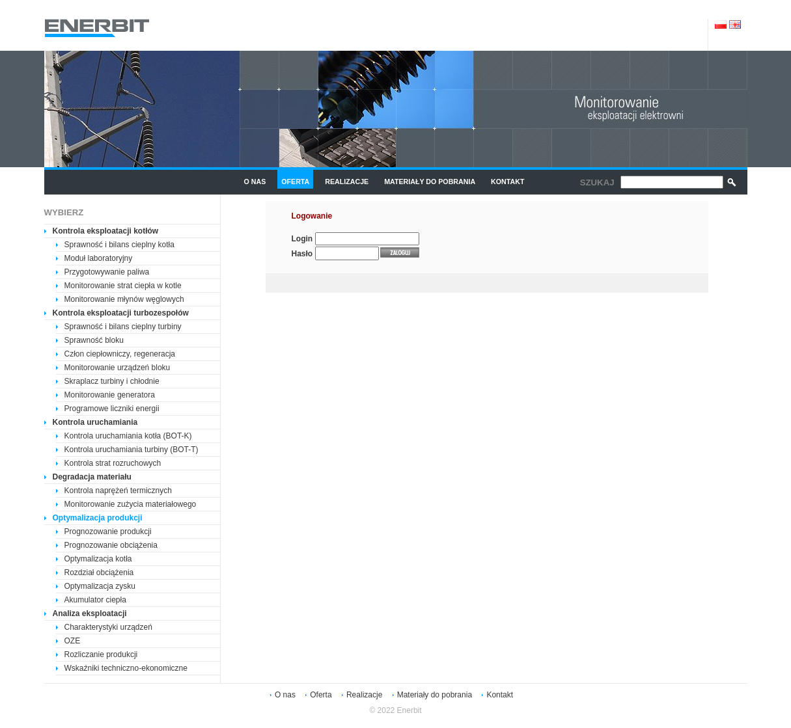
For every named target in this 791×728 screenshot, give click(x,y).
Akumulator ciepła (95, 599)
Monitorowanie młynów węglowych (124, 299)
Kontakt (507, 181)
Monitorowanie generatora (109, 394)
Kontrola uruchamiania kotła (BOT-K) (128, 435)
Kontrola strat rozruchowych (112, 463)
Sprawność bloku (94, 340)
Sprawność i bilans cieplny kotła (119, 244)
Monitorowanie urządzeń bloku (117, 367)
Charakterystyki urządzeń (108, 627)
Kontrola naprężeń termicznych (118, 490)
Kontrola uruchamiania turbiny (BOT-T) (131, 449)
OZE (72, 640)
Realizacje (346, 181)
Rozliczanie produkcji (101, 654)
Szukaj (597, 182)
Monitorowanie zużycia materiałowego (130, 504)
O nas (255, 181)
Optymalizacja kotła (98, 558)
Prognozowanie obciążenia (111, 545)
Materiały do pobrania (429, 181)
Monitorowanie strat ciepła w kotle (123, 285)
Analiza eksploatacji (90, 613)
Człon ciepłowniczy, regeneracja (120, 353)
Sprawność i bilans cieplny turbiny (123, 326)
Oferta (295, 181)
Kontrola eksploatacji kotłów (106, 231)
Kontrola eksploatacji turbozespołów (121, 312)
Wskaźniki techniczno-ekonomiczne (125, 668)
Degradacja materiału (92, 476)
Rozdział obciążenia (99, 572)
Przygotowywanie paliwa (107, 271)
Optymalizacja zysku (99, 586)
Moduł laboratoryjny (98, 258)
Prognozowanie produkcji (108, 531)
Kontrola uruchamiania (95, 422)
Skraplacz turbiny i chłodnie (112, 381)
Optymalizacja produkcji (98, 517)
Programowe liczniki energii (112, 408)
